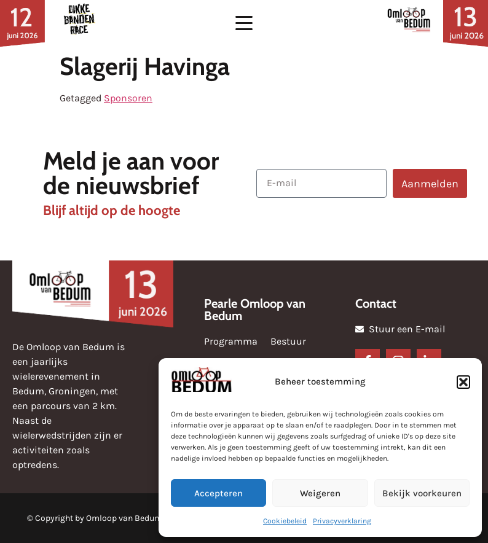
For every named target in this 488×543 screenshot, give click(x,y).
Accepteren (218, 493)
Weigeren (320, 493)
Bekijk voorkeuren (422, 493)
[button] (463, 382)
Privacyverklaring (342, 521)
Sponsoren (128, 98)
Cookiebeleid (285, 521)
